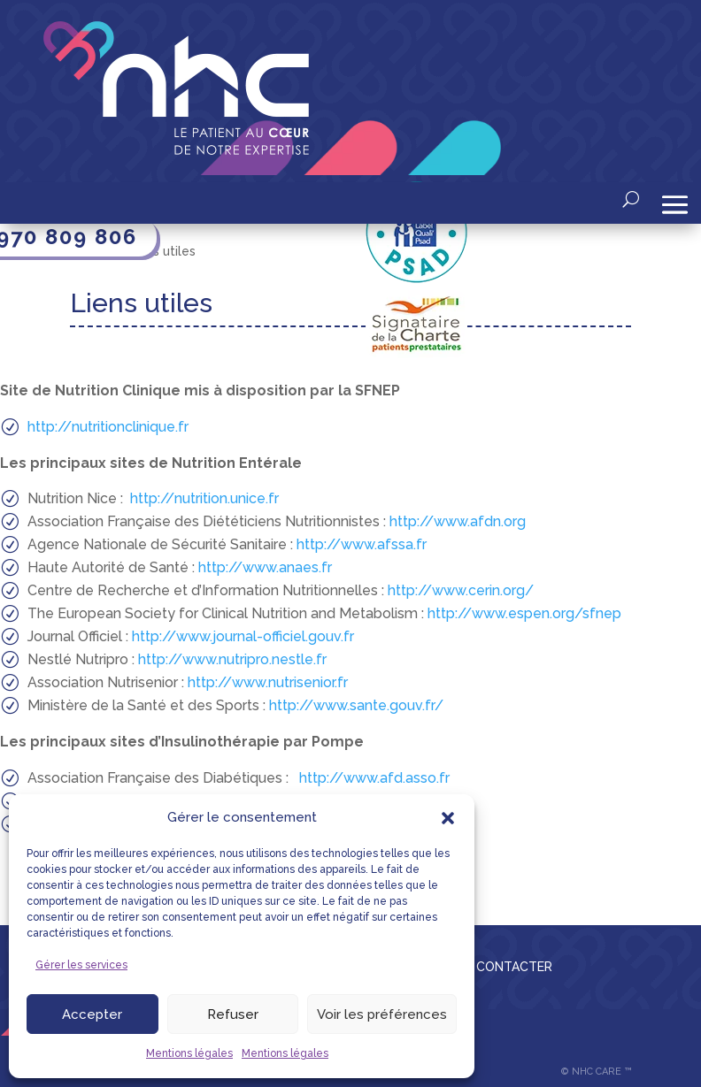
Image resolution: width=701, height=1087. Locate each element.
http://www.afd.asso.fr (374, 777)
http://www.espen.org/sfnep (524, 613)
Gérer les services (81, 965)
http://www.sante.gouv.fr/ (356, 705)
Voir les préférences (382, 1014)
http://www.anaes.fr (265, 567)
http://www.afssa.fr (360, 544)
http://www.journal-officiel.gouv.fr (243, 636)
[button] (448, 818)
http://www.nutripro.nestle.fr (232, 659)
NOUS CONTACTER (494, 967)
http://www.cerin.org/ (461, 590)
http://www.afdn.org (456, 521)
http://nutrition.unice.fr (204, 498)
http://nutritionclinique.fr (108, 426)
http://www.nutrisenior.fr (268, 682)
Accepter (92, 1014)
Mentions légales (189, 1053)
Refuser (232, 1014)
